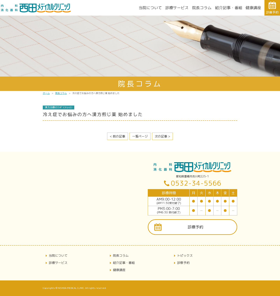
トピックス (185, 255)
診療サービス (177, 7)
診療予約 (195, 227)
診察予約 (183, 263)
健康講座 (253, 7)
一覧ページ (140, 136)
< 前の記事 (117, 136)
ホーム (46, 93)
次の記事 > (162, 136)
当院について (150, 7)
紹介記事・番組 (228, 7)
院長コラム (202, 7)
